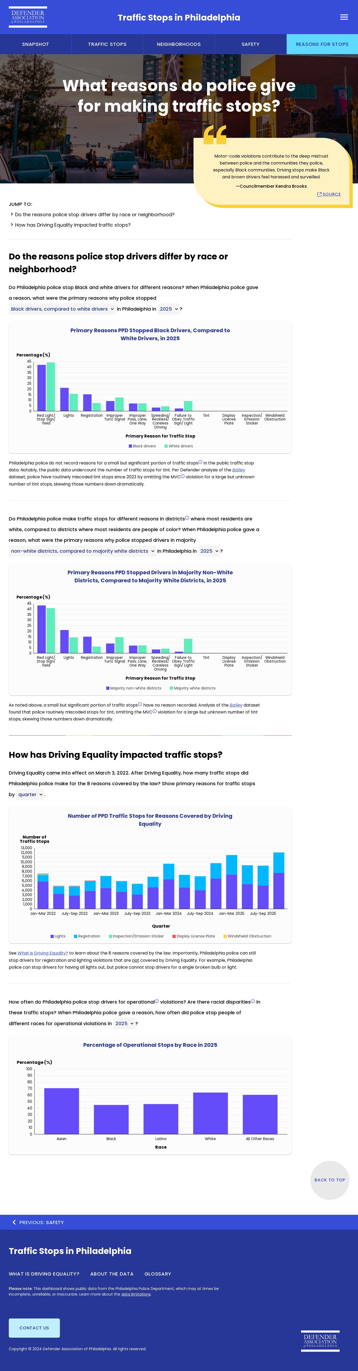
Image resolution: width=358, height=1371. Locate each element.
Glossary (158, 1273)
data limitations (136, 1294)
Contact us (34, 1328)
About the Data (112, 1273)
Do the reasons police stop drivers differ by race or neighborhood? (92, 214)
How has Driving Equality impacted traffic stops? (70, 224)
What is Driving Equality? (43, 953)
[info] (200, 462)
